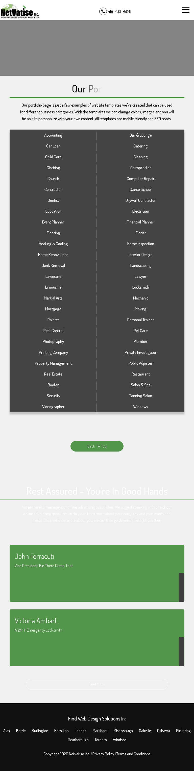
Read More (97, 684)
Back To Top (97, 446)
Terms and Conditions (133, 753)
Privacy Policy (103, 753)
